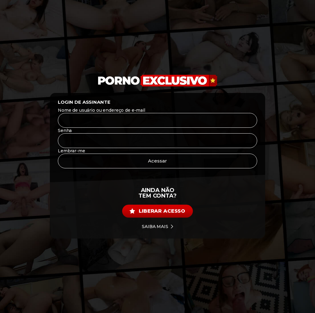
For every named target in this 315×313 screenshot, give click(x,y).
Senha (65, 130)
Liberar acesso (157, 211)
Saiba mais (157, 226)
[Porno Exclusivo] (157, 81)
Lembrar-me (71, 151)
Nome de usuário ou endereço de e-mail (101, 110)
